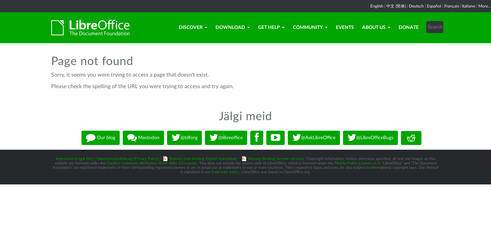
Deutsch (416, 6)
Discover (193, 27)
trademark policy (225, 172)
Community (310, 27)
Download (232, 27)
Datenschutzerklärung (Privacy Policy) (127, 159)
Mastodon (143, 138)
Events (345, 27)
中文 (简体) (396, 6)
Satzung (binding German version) (275, 159)
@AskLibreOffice (314, 138)
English (376, 6)
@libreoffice (226, 138)
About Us (376, 27)
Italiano (468, 6)
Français (451, 6)
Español (434, 6)
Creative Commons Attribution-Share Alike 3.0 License (152, 163)
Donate (409, 27)
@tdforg (184, 138)
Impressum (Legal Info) (74, 159)
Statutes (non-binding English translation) (203, 159)
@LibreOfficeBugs (370, 138)
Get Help (271, 27)
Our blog (100, 138)
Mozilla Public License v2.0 (357, 163)
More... (484, 6)
